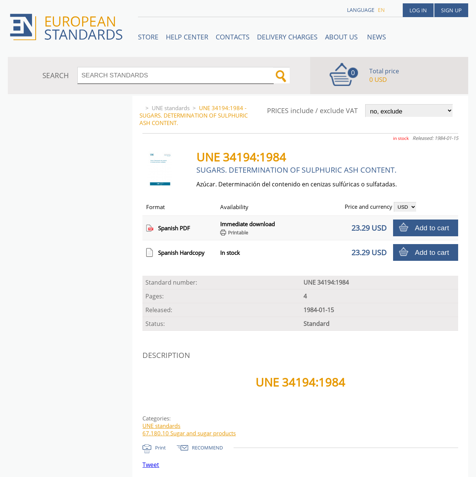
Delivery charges (287, 36)
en (381, 9)
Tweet (150, 465)
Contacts (233, 36)
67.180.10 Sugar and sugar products (189, 433)
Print (160, 447)
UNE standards (171, 108)
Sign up (451, 10)
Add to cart (432, 228)
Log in (418, 10)
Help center (187, 36)
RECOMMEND (207, 447)
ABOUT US (342, 36)
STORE (148, 36)
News (376, 36)
